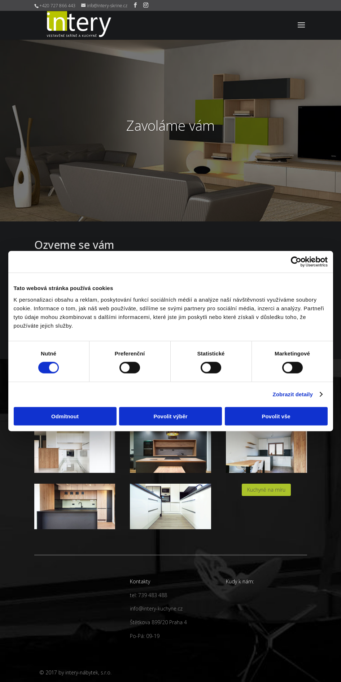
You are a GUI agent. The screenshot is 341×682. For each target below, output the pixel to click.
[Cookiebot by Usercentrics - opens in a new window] (296, 261)
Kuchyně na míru (266, 489)
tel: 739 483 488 (148, 595)
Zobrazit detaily (292, 394)
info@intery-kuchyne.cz (156, 608)
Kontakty (140, 581)
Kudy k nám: (240, 581)
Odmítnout (65, 416)
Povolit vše (276, 416)
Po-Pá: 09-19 (144, 636)
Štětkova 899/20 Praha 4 (158, 622)
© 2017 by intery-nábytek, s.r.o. (75, 672)
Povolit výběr (170, 416)
